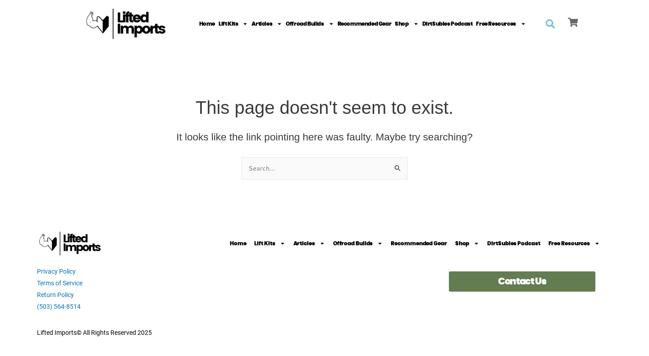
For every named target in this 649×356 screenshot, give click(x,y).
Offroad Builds (310, 24)
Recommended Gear (365, 24)
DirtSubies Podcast (447, 24)
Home (207, 24)
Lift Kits (233, 24)
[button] (550, 23)
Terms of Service (59, 283)
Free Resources (501, 24)
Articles (266, 24)
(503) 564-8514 (59, 306)
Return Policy (55, 294)
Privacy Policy (56, 271)
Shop (406, 24)
